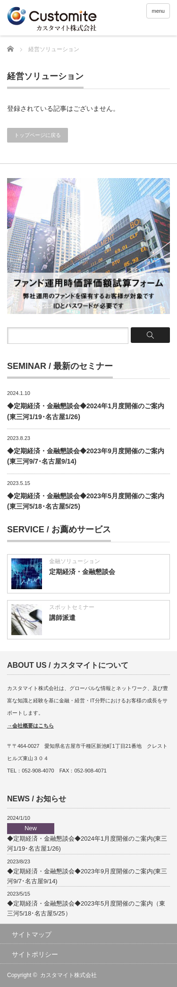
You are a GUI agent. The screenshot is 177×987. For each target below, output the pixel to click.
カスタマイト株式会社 (68, 975)
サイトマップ (31, 934)
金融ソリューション (74, 561)
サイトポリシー (35, 954)
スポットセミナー (71, 607)
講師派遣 (62, 617)
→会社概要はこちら (30, 725)
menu (158, 11)
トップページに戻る (37, 135)
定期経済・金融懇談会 (82, 571)
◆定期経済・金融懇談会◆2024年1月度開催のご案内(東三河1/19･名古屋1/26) (87, 837)
